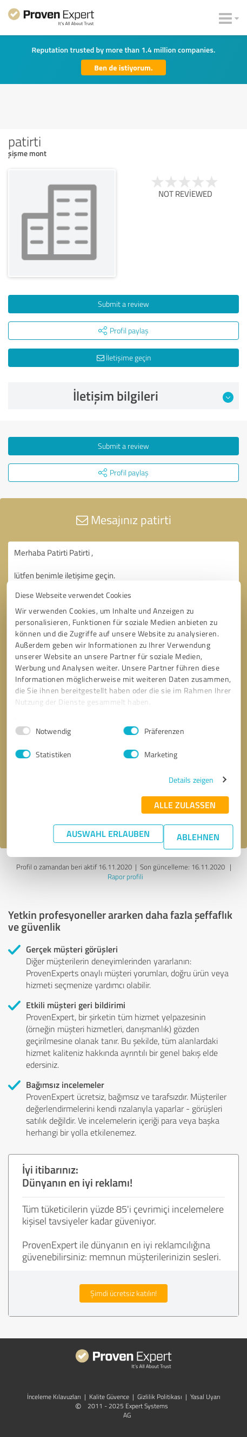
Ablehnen (198, 836)
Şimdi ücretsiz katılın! (123, 1293)
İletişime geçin (124, 357)
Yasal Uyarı (205, 1396)
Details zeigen (191, 780)
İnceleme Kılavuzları (54, 1396)
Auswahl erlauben (108, 833)
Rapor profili (125, 876)
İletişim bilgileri (153, 395)
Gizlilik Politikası (159, 1396)
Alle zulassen (185, 804)
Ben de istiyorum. (123, 67)
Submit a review (123, 304)
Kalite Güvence (109, 1396)
